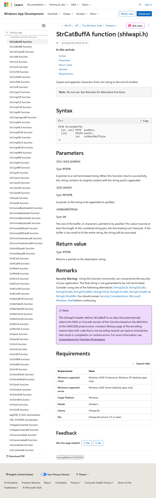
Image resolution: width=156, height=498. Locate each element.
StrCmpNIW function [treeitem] (21, 152)
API (77, 25)
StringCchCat (101, 291)
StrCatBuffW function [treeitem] (21, 46)
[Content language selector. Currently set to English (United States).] (19, 474)
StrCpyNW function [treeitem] (20, 167)
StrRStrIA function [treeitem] (19, 324)
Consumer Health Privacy (98, 482)
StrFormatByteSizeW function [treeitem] (25, 223)
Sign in (148, 4)
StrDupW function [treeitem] (19, 203)
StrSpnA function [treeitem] (19, 334)
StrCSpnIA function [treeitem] (20, 182)
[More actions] (149, 25)
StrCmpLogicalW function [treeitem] (23, 117)
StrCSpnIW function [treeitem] (20, 187)
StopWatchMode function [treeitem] (23, 36)
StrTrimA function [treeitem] (19, 404)
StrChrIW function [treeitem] (19, 71)
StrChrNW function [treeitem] (20, 81)
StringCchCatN (138, 291)
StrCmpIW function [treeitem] (20, 112)
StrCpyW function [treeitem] (19, 172)
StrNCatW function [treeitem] (19, 263)
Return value (65, 64)
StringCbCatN (64, 291)
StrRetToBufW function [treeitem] (21, 308)
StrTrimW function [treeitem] (19, 409)
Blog (46, 482)
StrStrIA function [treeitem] (18, 349)
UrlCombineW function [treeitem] (22, 450)
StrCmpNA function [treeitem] (20, 122)
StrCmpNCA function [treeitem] (21, 127)
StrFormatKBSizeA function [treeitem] (24, 228)
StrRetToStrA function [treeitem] (21, 314)
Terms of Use (124, 482)
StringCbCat (121, 287)
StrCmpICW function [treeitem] (20, 107)
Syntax (62, 55)
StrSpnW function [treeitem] (19, 339)
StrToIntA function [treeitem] (19, 384)
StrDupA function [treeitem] (19, 198)
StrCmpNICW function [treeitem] (21, 147)
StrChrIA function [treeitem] (19, 66)
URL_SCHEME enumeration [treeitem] (24, 419)
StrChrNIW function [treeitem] (20, 77)
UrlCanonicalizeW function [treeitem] (23, 440)
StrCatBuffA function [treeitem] (21, 41)
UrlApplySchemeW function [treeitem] (24, 429)
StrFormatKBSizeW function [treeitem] (24, 233)
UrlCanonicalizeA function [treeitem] (23, 434)
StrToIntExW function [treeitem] (21, 394)
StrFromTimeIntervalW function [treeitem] (26, 243)
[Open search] (140, 5)
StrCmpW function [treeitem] (19, 162)
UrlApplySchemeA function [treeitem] (24, 424)
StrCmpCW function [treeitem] (20, 97)
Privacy (74, 482)
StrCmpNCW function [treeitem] (21, 132)
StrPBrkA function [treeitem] (19, 268)
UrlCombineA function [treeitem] (21, 445)
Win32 (68, 25)
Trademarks (10, 487)
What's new (127, 13)
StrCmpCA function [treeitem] (20, 92)
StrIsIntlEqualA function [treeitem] (22, 248)
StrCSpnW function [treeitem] (20, 192)
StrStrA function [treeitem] (18, 344)
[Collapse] (43, 25)
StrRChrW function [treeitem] (19, 293)
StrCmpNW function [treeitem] (20, 157)
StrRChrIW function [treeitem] (20, 288)
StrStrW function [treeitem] (18, 369)
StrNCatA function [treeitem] (19, 258)
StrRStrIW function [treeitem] (19, 329)
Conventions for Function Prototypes (82, 339)
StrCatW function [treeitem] (19, 56)
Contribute (61, 482)
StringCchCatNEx (66, 296)
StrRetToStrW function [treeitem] (21, 318)
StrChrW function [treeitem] (19, 87)
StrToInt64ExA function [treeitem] (22, 374)
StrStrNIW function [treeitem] (20, 359)
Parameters (65, 60)
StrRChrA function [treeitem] (19, 278)
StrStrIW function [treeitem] (19, 354)
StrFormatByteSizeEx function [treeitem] (25, 218)
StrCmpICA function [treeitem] (20, 102)
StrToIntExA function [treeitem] (20, 389)
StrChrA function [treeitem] (18, 61)
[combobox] (26, 32)
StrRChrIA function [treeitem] (19, 283)
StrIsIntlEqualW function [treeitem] (22, 253)
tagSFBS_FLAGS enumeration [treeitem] (25, 414)
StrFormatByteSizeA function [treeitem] (25, 213)
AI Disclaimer (11, 482)
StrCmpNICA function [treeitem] (21, 142)
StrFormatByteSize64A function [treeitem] (26, 208)
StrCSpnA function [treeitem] (19, 177)
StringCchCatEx (119, 291)
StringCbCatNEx (82, 291)
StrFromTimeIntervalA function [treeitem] (26, 238)
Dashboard (144, 13)
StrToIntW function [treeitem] (19, 399)
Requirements (66, 73)
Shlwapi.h (110, 25)
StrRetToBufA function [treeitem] (21, 303)
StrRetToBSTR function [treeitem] (21, 298)
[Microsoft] (6, 4)
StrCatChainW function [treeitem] (22, 51)
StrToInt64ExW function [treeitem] (22, 379)
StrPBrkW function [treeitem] (19, 273)
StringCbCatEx (137, 287)
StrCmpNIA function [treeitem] (20, 137)
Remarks (63, 69)
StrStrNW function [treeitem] (19, 364)
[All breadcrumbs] (59, 25)
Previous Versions (31, 482)
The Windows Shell (92, 25)
